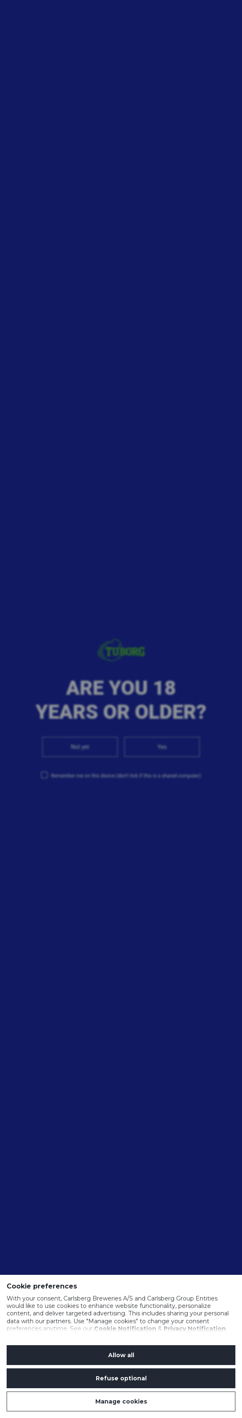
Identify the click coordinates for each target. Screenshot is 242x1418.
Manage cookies (121, 1401)
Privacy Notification (195, 1328)
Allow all (121, 1355)
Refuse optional (121, 1378)
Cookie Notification (125, 1328)
